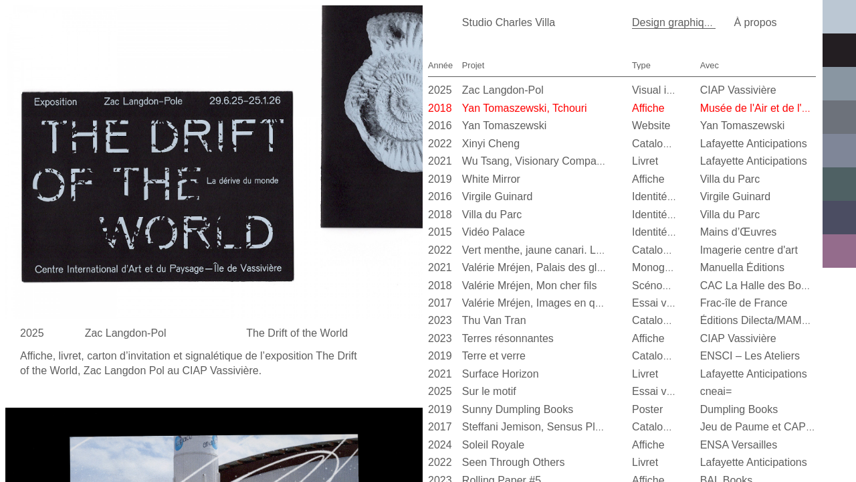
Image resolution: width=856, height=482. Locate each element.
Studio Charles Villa (508, 22)
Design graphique (674, 22)
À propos (755, 22)
